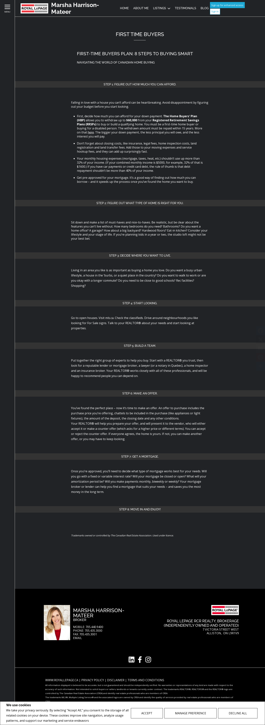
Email (77, 638)
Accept (146, 713)
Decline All (238, 713)
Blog (205, 8)
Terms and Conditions (146, 680)
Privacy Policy (99, 720)
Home (124, 8)
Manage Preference (190, 713)
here (91, 132)
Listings (159, 8)
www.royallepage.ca (61, 680)
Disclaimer (116, 680)
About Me (141, 8)
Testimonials (185, 8)
